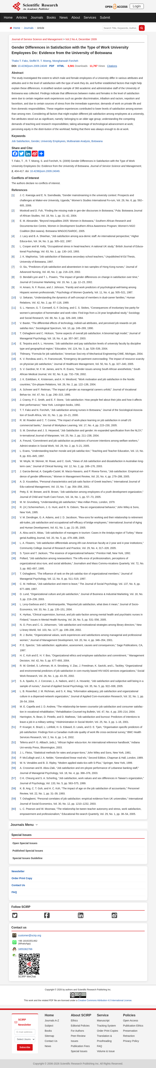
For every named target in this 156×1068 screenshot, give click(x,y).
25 (13, 450)
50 (13, 716)
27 (13, 471)
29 (13, 491)
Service (103, 1015)
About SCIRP (81, 1015)
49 (13, 706)
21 (13, 410)
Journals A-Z (52, 1020)
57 (13, 778)
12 (13, 323)
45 (13, 655)
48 (13, 691)
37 (13, 573)
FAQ (14, 892)
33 (13, 532)
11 (13, 307)
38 (13, 583)
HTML (60, 65)
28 (13, 481)
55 (13, 762)
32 (13, 517)
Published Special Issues (28, 850)
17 (13, 369)
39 (13, 594)
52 (13, 742)
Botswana (97, 141)
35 (13, 553)
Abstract (18, 72)
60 (13, 808)
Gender (35, 141)
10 (13, 297)
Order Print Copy (22, 878)
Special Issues (79, 1051)
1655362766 (25, 949)
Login (137, 6)
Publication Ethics (133, 1025)
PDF (51, 65)
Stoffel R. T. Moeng (40, 60)
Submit (105, 17)
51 (13, 727)
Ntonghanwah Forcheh (65, 60)
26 (13, 461)
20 (13, 399)
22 (13, 420)
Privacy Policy (131, 1041)
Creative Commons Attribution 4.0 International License (105, 1000)
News (63, 17)
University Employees (53, 141)
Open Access (130, 1020)
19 (13, 389)
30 (13, 502)
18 (13, 379)
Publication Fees (80, 1046)
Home (8, 17)
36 (13, 558)
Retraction (129, 1035)
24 (13, 440)
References (19, 190)
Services (90, 17)
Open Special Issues (25, 843)
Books (51, 17)
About (75, 17)
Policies (129, 1015)
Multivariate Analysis (78, 141)
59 (13, 798)
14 (13, 343)
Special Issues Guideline (28, 858)
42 (13, 624)
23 (13, 430)
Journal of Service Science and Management (37, 39)
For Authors (77, 1030)
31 (13, 507)
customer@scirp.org (29, 935)
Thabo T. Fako (20, 60)
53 (13, 752)
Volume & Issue (106, 1051)
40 (13, 604)
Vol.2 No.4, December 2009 (81, 39)
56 (13, 767)
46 (13, 665)
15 (13, 353)
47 (13, 681)
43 (13, 635)
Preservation (130, 1030)
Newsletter (18, 871)
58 (13, 788)
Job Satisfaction (21, 141)
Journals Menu (24, 825)
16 (13, 358)
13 (13, 333)
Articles (21, 17)
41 (13, 614)
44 (13, 645)
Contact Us (18, 885)
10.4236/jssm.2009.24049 (32, 65)
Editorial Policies (80, 1025)
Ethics (74, 1020)
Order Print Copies (107, 1030)
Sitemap (49, 1035)
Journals (37, 17)
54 (13, 757)
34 (13, 542)
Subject (49, 1025)
